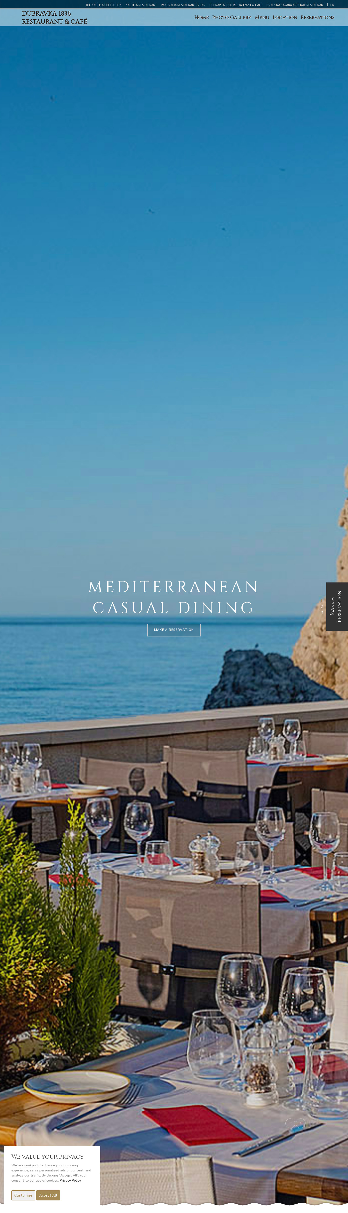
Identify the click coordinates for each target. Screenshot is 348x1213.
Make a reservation (336, 606)
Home (201, 17)
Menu (262, 17)
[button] (321, 601)
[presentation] (290, 1123)
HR (332, 5)
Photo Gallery (231, 17)
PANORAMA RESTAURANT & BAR (183, 5)
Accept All (48, 1195)
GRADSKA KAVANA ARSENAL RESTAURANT (296, 5)
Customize (23, 1195)
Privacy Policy (70, 1180)
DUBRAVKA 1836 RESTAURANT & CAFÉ (236, 5)
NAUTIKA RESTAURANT (141, 5)
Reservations (317, 17)
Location (285, 17)
